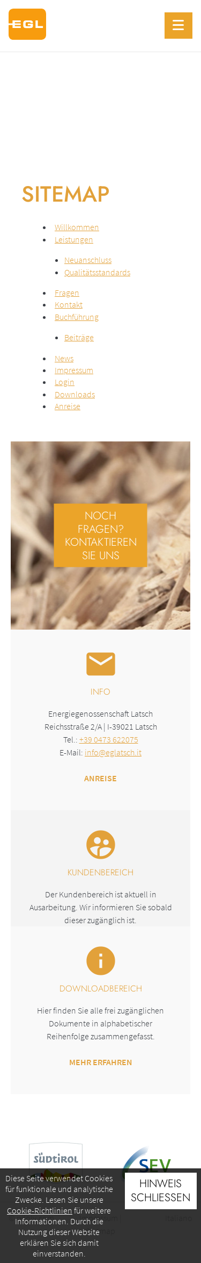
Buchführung (77, 316)
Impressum (74, 370)
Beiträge (79, 337)
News (64, 358)
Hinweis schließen (160, 1190)
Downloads (75, 394)
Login (65, 381)
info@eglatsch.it (113, 752)
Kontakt (69, 304)
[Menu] (178, 25)
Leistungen (74, 239)
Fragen (67, 292)
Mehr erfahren (100, 1062)
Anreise (67, 406)
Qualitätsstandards (97, 272)
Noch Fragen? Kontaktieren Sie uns (101, 535)
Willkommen (77, 227)
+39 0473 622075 (108, 739)
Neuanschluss (87, 259)
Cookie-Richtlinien (39, 1210)
